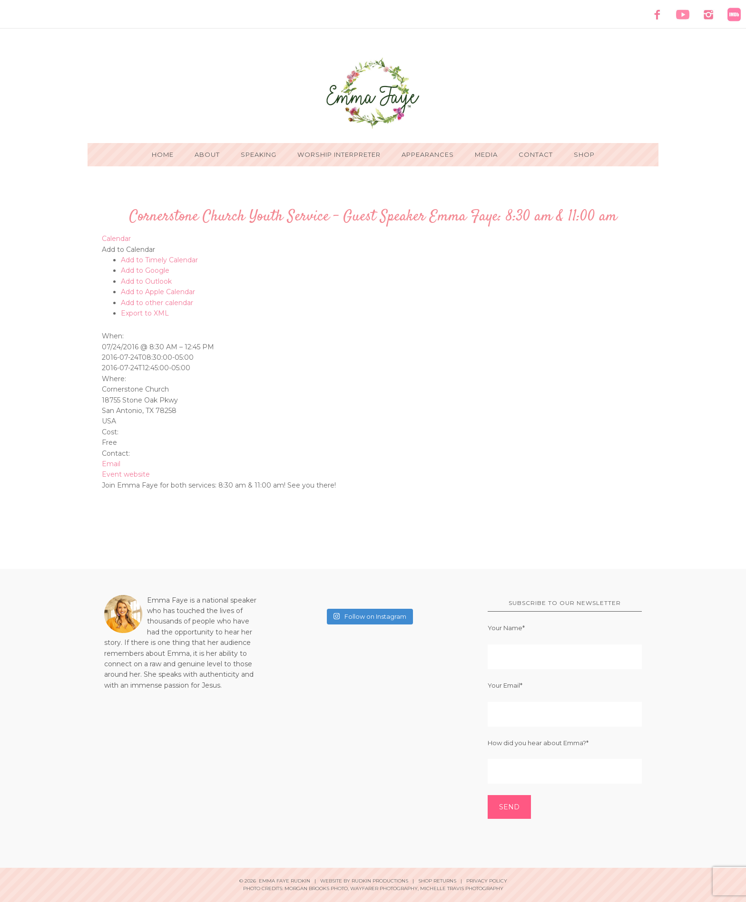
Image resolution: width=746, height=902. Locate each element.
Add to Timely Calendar (159, 260)
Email (111, 464)
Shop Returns (437, 881)
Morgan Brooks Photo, (317, 888)
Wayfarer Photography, (384, 888)
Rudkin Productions (380, 881)
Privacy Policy (486, 881)
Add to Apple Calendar (158, 292)
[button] (128, 249)
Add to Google (145, 270)
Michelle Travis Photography (461, 888)
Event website (126, 474)
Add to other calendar (157, 302)
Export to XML (145, 313)
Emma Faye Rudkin (373, 93)
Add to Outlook (146, 281)
